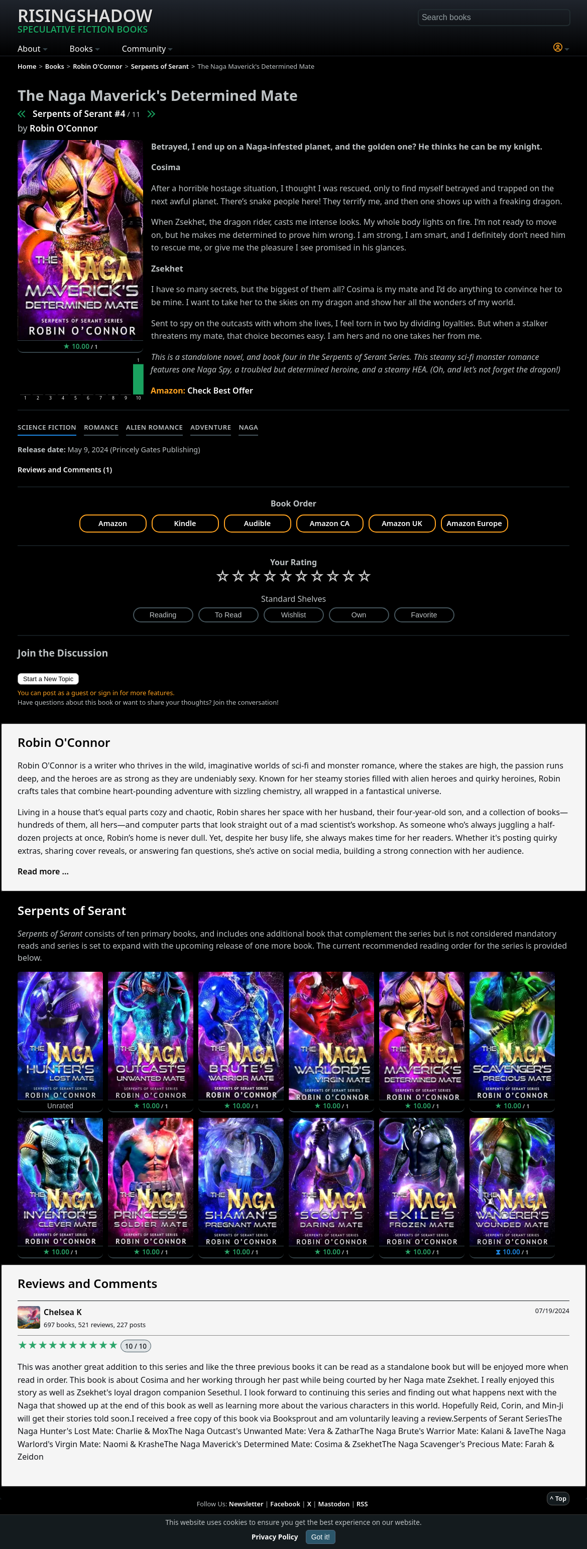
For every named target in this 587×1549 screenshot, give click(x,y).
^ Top (558, 1498)
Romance (101, 427)
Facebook (285, 1503)
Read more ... (43, 871)
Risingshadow (85, 19)
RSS (362, 1503)
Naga (248, 427)
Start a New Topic (48, 679)
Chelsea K (62, 1312)
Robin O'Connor (63, 128)
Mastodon (334, 1503)
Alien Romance (154, 427)
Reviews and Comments (87, 1283)
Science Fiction (47, 427)
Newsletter (246, 1503)
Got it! (320, 1537)
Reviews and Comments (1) (65, 469)
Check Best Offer (220, 390)
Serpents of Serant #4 (79, 113)
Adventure (210, 427)
